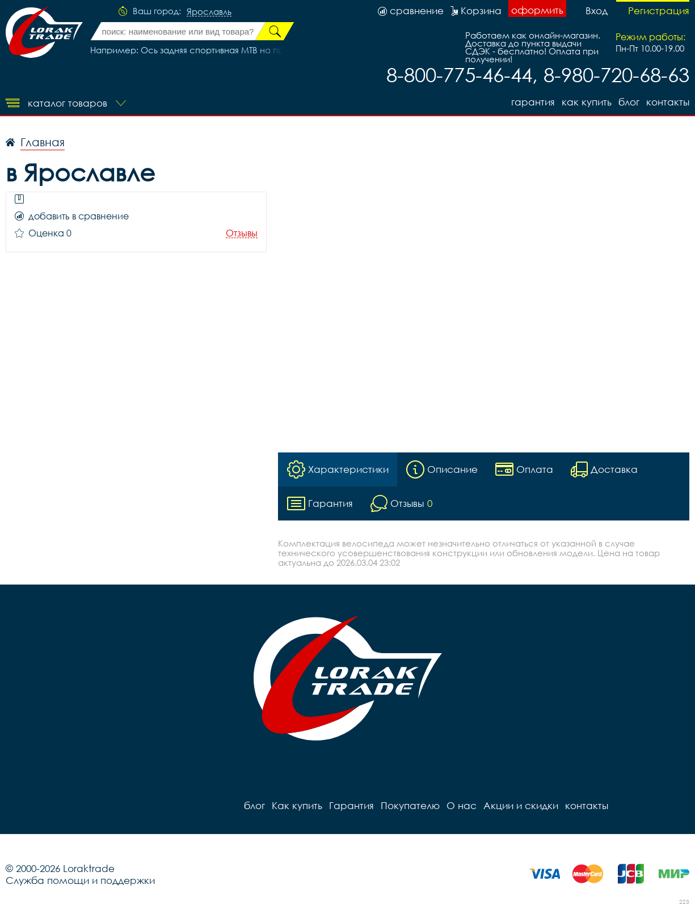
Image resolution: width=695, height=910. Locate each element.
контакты (667, 102)
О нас (462, 805)
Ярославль (209, 11)
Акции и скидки (520, 805)
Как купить (587, 102)
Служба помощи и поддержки (80, 880)
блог (628, 102)
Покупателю (410, 805)
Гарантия (533, 102)
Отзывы (242, 233)
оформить (537, 10)
